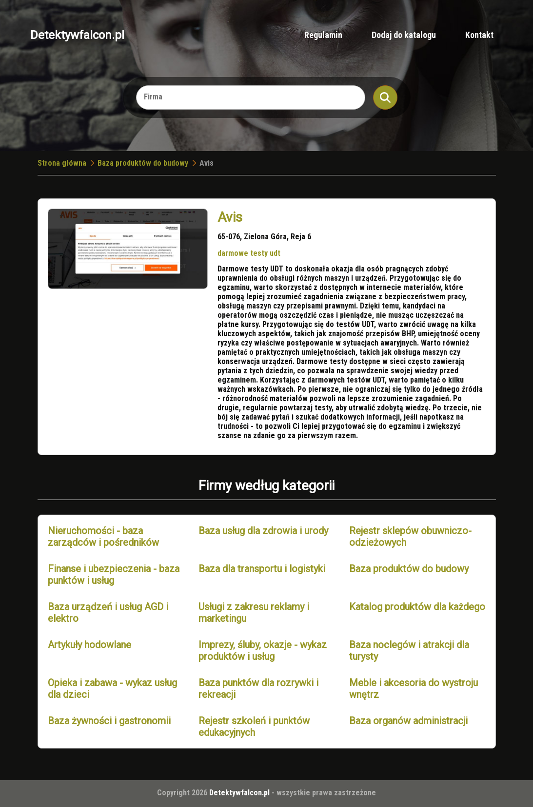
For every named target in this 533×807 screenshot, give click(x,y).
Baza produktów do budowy (143, 163)
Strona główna (62, 163)
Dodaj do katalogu (404, 35)
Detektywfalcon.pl (77, 35)
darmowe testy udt (248, 253)
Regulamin (323, 35)
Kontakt (479, 35)
